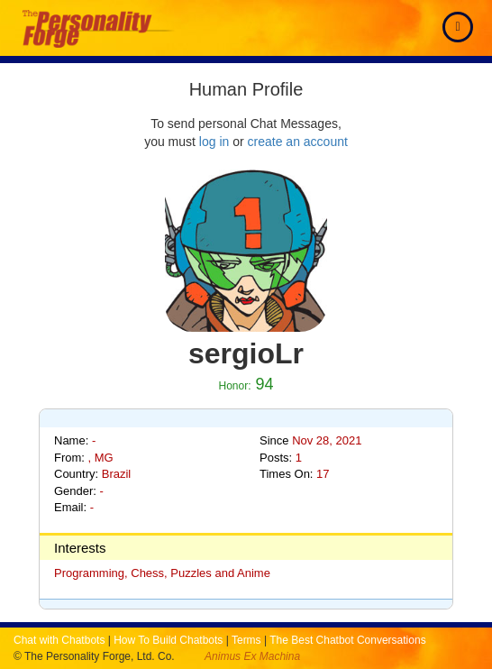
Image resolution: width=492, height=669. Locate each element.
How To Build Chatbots (168, 640)
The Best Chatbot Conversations (347, 640)
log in (214, 141)
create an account (298, 141)
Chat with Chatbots (59, 640)
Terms (246, 640)
